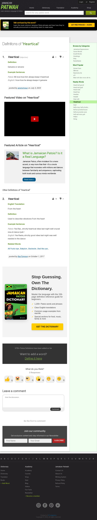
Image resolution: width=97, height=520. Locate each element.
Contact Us (59, 470)
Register (92, 2)
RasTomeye (23, 256)
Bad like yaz (43, 249)
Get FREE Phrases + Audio (81, 25)
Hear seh (76, 99)
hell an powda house (80, 110)
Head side (76, 90)
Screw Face (77, 68)
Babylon (24, 249)
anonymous (23, 88)
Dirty (74, 58)
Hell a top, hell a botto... (81, 107)
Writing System (60, 477)
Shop (89, 8)
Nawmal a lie (77, 73)
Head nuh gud (78, 87)
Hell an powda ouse (80, 112)
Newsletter (29, 493)
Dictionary (46, 8)
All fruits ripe (13, 249)
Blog (26, 483)
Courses (27, 474)
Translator (60, 8)
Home (31, 8)
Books (3, 480)
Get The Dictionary (47, 327)
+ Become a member (32, 496)
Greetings (76, 56)
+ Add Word (5, 483)
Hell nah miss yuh (79, 114)
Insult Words (77, 54)
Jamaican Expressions (81, 49)
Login (81, 2)
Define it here (33, 358)
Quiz (26, 480)
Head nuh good (78, 85)
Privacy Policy (60, 480)
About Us (58, 474)
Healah (75, 97)
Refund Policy (60, 483)
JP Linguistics (52, 515)
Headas (76, 94)
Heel (74, 105)
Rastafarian (77, 61)
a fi (74, 75)
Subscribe (59, 440)
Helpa (75, 116)
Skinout (75, 70)
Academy (74, 8)
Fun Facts (28, 490)
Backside (32, 249)
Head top (76, 92)
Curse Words (77, 51)
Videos (27, 487)
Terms (57, 487)
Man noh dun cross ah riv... (82, 78)
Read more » (29, 180)
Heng (75, 119)
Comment (55, 409)
